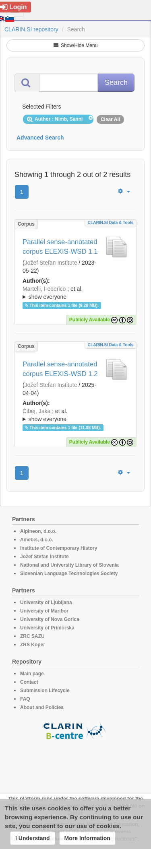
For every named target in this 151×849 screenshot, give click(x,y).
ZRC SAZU (32, 636)
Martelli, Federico (44, 289)
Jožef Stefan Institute (51, 262)
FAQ (25, 699)
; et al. (75, 293)
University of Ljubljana (46, 602)
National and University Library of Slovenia (69, 565)
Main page (32, 673)
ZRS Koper (32, 645)
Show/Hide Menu (76, 45)
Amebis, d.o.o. (36, 540)
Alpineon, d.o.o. (38, 531)
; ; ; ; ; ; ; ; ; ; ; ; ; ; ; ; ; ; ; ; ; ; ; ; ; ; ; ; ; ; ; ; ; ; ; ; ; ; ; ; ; (75, 293)
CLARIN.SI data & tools (110, 222)
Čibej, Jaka (36, 411)
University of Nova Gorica (49, 619)
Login (13, 7)
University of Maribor (44, 611)
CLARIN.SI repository (31, 29)
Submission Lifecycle (45, 690)
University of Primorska (47, 628)
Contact (29, 682)
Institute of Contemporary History (58, 548)
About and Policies (42, 707)
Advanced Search (40, 137)
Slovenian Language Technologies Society (69, 573)
